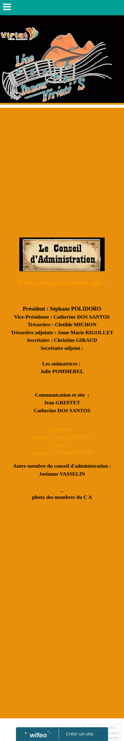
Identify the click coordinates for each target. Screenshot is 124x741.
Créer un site (79, 734)
